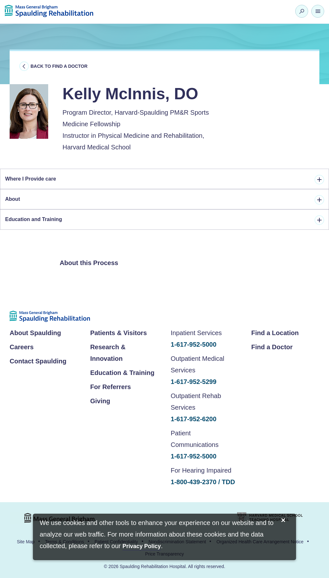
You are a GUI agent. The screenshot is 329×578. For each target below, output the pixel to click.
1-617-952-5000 (193, 344)
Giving (100, 401)
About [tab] (164, 200)
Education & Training (122, 372)
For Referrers (110, 386)
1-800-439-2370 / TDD (203, 481)
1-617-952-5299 (193, 381)
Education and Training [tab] (164, 220)
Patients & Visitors (118, 332)
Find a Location (275, 332)
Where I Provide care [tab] (164, 179)
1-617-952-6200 (193, 418)
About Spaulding (35, 332)
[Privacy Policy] (141, 546)
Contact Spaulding (38, 361)
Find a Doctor (272, 347)
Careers (22, 347)
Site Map (25, 541)
